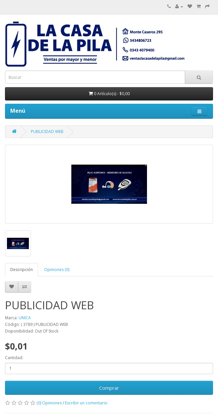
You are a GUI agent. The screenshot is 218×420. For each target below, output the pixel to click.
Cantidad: (14, 357)
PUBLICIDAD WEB (47, 131)
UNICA (25, 318)
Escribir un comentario (86, 403)
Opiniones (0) (56, 269)
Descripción (21, 269)
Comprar (109, 387)
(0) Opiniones (49, 403)
